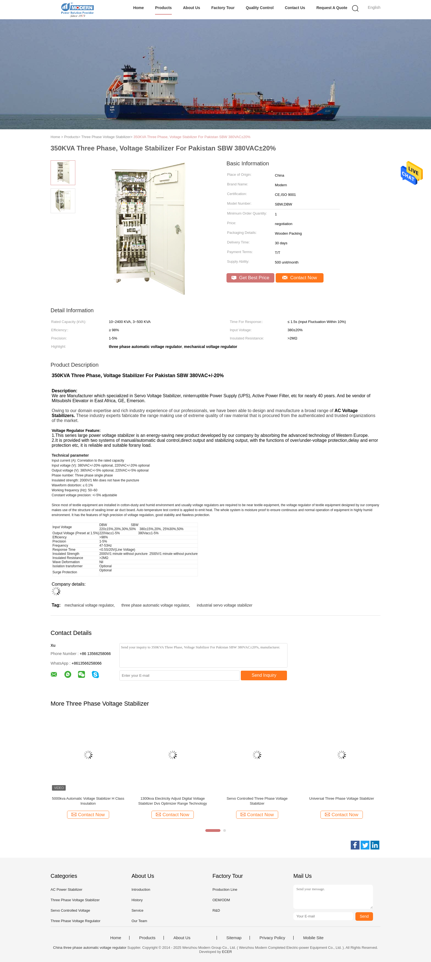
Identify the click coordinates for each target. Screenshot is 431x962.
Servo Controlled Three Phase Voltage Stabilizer (257, 800)
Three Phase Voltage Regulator (75, 921)
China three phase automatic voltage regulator (89, 947)
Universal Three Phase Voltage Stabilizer (341, 798)
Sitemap (234, 938)
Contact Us (295, 8)
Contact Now (299, 277)
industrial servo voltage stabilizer (224, 605)
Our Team (139, 921)
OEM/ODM (221, 900)
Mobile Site (313, 938)
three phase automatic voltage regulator (155, 605)
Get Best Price (250, 277)
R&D (216, 910)
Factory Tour (223, 8)
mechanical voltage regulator (89, 605)
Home (138, 8)
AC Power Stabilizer (66, 889)
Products (163, 8)
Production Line (224, 889)
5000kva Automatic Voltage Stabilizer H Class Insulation (88, 800)
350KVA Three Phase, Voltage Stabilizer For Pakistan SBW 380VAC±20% (192, 137)
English (374, 7)
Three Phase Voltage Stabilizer (75, 900)
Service (137, 910)
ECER (227, 952)
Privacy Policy (272, 938)
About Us (191, 8)
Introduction (140, 889)
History (136, 900)
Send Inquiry (264, 675)
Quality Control (259, 8)
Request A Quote (331, 8)
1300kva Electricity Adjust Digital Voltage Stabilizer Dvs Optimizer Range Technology (172, 800)
